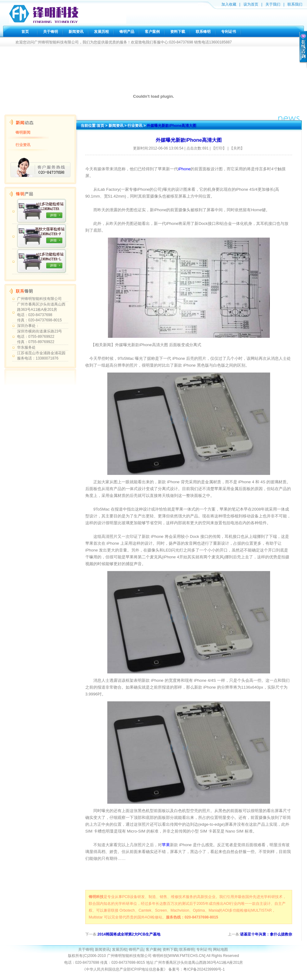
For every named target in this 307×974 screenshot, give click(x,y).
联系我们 (294, 4)
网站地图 (220, 949)
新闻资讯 (76, 31)
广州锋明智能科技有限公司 (39, 299)
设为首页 (250, 4)
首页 (25, 31)
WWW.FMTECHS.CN (186, 956)
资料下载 (177, 31)
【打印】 (218, 148)
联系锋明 (203, 31)
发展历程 (101, 31)
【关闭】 (236, 148)
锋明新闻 (23, 132)
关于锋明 (50, 31)
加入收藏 (228, 4)
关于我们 (272, 4)
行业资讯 (23, 145)
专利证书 (228, 31)
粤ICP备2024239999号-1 (204, 969)
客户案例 (152, 31)
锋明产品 (126, 31)
